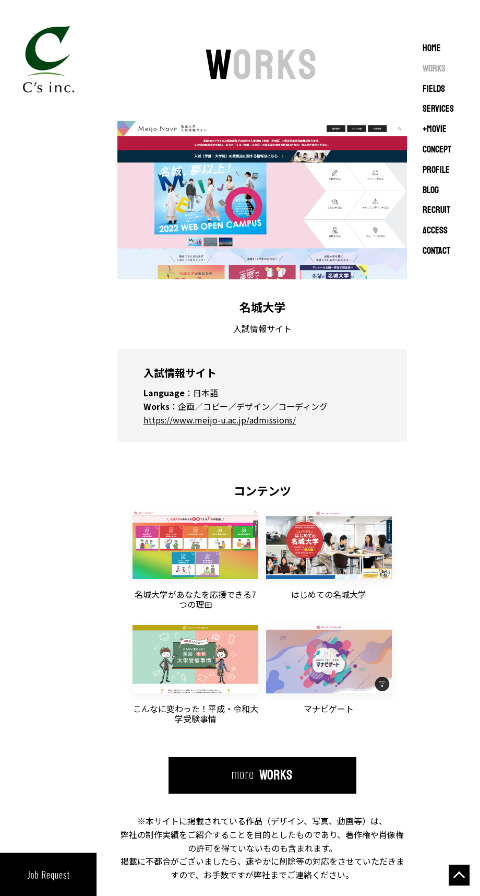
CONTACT (436, 251)
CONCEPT (437, 150)
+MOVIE (435, 129)
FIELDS (434, 89)
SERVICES (438, 109)
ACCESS (435, 230)
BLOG (431, 190)
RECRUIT (436, 210)
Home (432, 48)
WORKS (434, 69)
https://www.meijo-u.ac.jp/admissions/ (219, 420)
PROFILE (436, 170)
